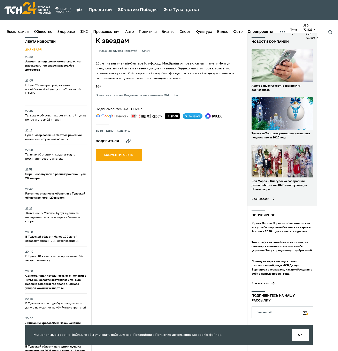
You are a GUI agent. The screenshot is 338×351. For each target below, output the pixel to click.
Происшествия (106, 32)
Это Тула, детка (181, 10)
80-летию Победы (138, 10)
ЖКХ (84, 32)
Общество (43, 32)
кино (110, 131)
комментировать (119, 155)
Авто (129, 32)
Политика (148, 32)
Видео (222, 32)
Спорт (185, 32)
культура (123, 131)
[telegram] (192, 116)
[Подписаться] (305, 312)
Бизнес (168, 32)
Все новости (260, 199)
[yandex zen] (172, 116)
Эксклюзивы (18, 32)
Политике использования (176, 335)
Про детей (100, 10)
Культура (203, 32)
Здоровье (66, 32)
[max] (213, 116)
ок (300, 335)
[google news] (112, 116)
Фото (238, 32)
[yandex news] (146, 116)
